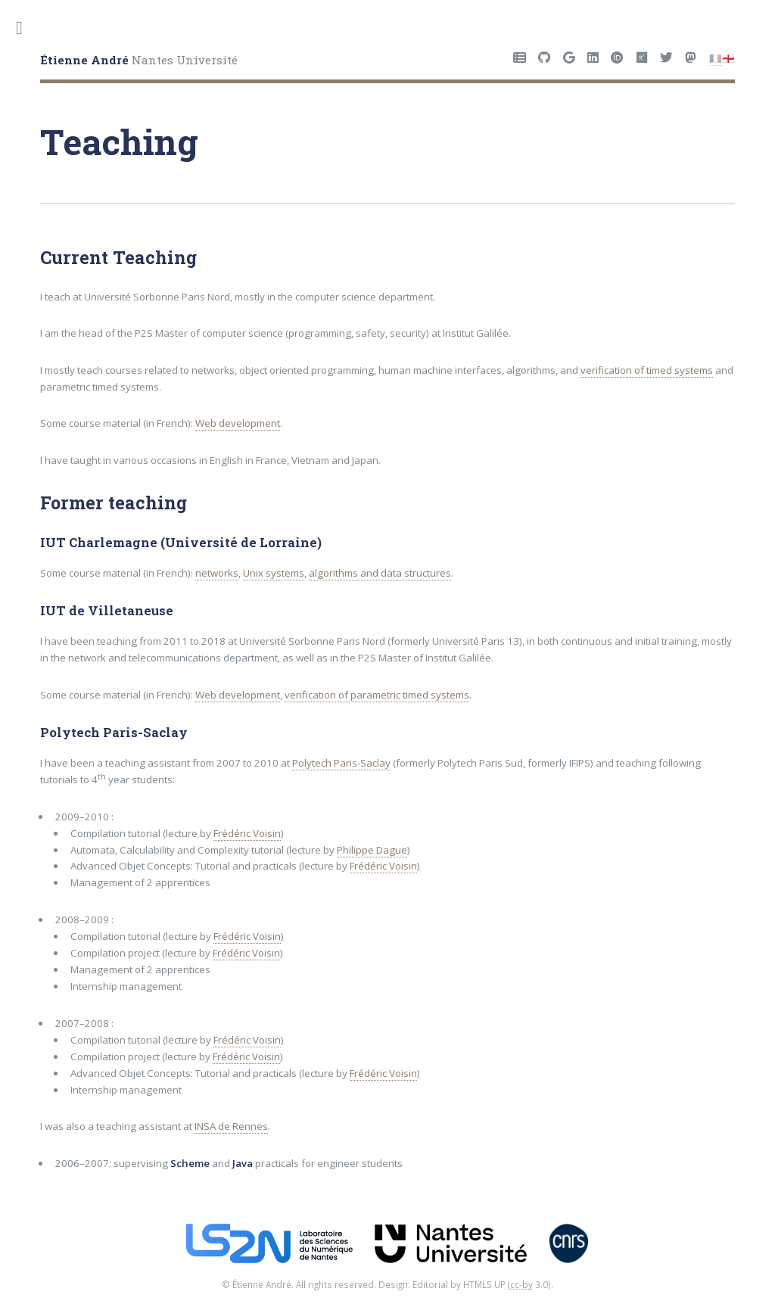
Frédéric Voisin (247, 833)
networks (216, 573)
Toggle (27, 28)
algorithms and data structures (380, 573)
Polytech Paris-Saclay (341, 763)
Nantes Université (139, 59)
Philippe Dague (372, 850)
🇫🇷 (715, 58)
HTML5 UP (484, 1284)
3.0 (529, 1284)
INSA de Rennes (231, 1126)
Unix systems (273, 573)
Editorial (430, 1284)
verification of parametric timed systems (377, 695)
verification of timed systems (646, 370)
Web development (237, 423)
